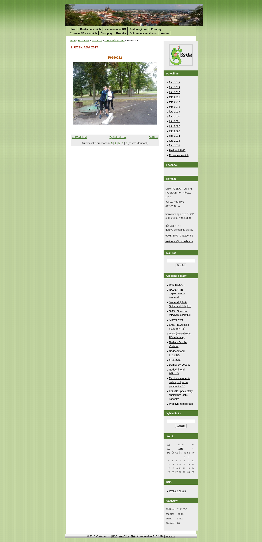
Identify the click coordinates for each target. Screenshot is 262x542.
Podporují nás (138, 29)
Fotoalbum (83, 40)
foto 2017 (97, 40)
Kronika (121, 33)
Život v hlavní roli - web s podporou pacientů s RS (179, 382)
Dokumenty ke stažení (143, 33)
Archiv (165, 33)
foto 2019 (174, 111)
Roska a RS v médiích (83, 33)
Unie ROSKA (176, 284)
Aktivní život (176, 319)
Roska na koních (90, 29)
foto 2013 (174, 82)
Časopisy (106, 33)
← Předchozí (79, 137)
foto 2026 (174, 145)
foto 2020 (174, 116)
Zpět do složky (118, 137)
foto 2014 (174, 87)
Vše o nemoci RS (115, 29)
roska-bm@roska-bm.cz (179, 241)
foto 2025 (174, 140)
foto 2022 (174, 126)
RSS (114, 536)
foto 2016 (174, 97)
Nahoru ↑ (170, 536)
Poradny (156, 29)
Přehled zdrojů (177, 491)
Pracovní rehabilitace (181, 403)
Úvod (73, 29)
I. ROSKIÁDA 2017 (114, 40)
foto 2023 (174, 131)
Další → (153, 137)
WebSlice (124, 536)
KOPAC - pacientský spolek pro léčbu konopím (181, 395)
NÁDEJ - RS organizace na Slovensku (177, 293)
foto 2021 (174, 121)
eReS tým (174, 359)
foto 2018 (174, 106)
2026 (180, 448)
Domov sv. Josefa (179, 364)
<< (168, 445)
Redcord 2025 (177, 150)
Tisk (133, 536)
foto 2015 (174, 92)
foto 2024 (174, 135)
